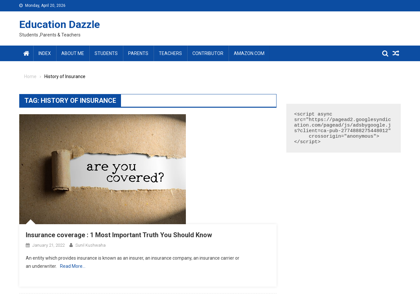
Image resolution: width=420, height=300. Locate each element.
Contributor (207, 53)
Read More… (72, 266)
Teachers (170, 53)
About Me (72, 53)
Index (44, 53)
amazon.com (249, 53)
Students (106, 53)
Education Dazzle (59, 24)
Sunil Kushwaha (90, 245)
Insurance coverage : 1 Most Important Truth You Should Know (119, 235)
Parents (138, 53)
